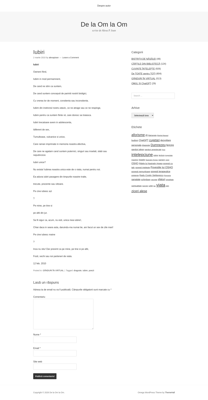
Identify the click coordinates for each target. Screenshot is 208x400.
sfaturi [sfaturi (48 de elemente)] (161, 179)
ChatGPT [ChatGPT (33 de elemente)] (143, 140)
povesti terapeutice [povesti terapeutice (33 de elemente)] (160, 171)
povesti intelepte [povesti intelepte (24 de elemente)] (142, 167)
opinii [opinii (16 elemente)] (167, 160)
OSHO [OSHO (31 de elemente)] (134, 163)
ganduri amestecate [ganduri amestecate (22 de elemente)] (153, 149)
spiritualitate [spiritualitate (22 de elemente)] (136, 186)
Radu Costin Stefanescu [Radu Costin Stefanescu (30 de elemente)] (151, 175)
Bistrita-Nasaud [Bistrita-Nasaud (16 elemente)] (162, 135)
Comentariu (39, 297)
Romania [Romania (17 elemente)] (167, 175)
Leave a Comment (70, 57)
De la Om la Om (104, 24)
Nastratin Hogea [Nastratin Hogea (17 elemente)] (152, 160)
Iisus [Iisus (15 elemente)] (163, 149)
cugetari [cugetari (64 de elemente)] (154, 140)
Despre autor (104, 5)
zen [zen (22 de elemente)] (167, 186)
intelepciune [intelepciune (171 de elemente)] (142, 154)
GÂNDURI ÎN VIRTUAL (53, 270)
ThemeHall (170, 392)
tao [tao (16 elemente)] (154, 186)
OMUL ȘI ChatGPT (141, 83)
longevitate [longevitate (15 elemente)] (169, 155)
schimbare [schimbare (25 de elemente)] (146, 179)
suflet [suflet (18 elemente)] (151, 186)
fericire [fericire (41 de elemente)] (170, 145)
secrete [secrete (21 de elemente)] (154, 180)
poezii (91, 270)
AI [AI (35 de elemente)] (146, 135)
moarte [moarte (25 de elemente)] (142, 160)
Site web (37, 361)
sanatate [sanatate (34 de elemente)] (135, 179)
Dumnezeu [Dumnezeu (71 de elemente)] (158, 145)
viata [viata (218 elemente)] (160, 185)
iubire (85, 270)
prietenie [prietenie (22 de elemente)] (135, 175)
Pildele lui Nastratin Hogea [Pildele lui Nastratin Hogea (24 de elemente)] (150, 163)
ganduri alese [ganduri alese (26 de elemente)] (137, 149)
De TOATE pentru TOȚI (143, 73)
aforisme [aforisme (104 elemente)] (138, 135)
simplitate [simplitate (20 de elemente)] (169, 180)
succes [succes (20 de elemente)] (145, 186)
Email (37, 348)
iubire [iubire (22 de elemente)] (155, 155)
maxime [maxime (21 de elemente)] (134, 160)
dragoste (77, 270)
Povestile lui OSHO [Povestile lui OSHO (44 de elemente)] (162, 167)
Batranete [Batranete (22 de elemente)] (152, 135)
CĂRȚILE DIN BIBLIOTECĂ (145, 64)
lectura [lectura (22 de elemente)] (162, 155)
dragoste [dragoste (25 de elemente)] (146, 145)
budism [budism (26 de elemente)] (134, 140)
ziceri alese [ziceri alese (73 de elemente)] (139, 191)
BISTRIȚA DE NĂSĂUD (143, 59)
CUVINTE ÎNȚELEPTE (143, 69)
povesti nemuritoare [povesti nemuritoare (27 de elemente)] (140, 171)
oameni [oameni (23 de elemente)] (161, 160)
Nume (37, 334)
